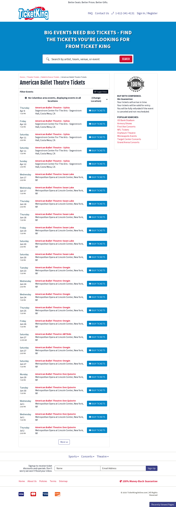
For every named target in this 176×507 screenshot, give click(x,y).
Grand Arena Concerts (128, 142)
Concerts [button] (87, 456)
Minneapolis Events (127, 135)
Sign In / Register (147, 13)
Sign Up (152, 468)
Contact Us (102, 13)
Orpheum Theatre (126, 132)
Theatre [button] (103, 456)
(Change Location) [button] (99, 99)
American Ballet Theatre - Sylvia (52, 107)
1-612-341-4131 (122, 13)
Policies (43, 481)
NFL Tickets (123, 129)
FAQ (90, 13)
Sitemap (63, 481)
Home (22, 481)
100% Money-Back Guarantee (138, 481)
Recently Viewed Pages (162, 504)
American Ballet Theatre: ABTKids (53, 333)
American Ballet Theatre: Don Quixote (55, 373)
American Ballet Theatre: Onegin (52, 267)
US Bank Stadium (125, 120)
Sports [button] (73, 456)
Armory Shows (124, 123)
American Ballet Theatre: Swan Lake (54, 174)
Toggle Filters (100, 91)
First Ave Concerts (126, 126)
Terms (53, 481)
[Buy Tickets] (97, 110)
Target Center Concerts (129, 139)
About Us (32, 481)
